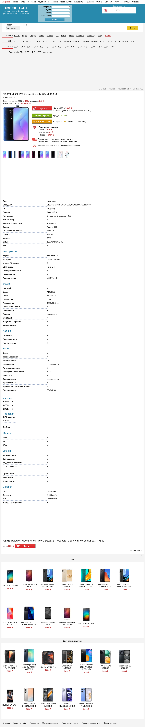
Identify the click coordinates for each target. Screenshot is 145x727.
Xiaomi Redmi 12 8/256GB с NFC (105, 585)
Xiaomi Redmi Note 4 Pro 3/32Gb (67, 623)
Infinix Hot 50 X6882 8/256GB (29, 705)
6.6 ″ (86, 47)
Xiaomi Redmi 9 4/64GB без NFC (86, 585)
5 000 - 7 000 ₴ (37, 41)
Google (33, 36)
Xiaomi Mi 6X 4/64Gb (67, 585)
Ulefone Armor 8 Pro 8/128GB (10, 667)
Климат (99, 2)
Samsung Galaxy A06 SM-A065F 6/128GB (29, 667)
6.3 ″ (67, 47)
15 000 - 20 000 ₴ (89, 41)
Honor (41, 36)
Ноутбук (126, 2)
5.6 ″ (23, 47)
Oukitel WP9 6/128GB (67, 667)
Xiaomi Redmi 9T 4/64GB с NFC (48, 585)
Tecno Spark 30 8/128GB (124, 667)
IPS (33, 52)
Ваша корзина (119, 6)
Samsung (91, 36)
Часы (33, 2)
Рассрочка (34, 723)
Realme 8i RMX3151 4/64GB (67, 705)
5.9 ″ (42, 47)
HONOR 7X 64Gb (9, 705)
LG (57, 36)
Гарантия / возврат (70, 723)
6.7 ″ (93, 47)
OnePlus (80, 36)
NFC (27, 52)
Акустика (42, 2)
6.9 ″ (106, 47)
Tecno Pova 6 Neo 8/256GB (48, 705)
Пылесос (90, 2)
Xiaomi (108, 36)
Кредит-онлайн (19, 723)
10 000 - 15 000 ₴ (71, 41)
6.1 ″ (54, 47)
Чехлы (15, 2)
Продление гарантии (91, 723)
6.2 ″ (60, 47)
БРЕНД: (9, 36)
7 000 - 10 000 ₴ (53, 41)
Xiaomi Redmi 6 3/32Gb (10, 623)
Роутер (117, 2)
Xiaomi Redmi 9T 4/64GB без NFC (124, 585)
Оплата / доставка (50, 723)
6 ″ (48, 47)
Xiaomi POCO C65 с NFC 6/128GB (29, 623)
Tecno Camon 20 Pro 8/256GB (86, 705)
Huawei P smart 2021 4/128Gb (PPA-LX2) (86, 667)
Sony (100, 36)
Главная (6, 723)
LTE (39, 52)
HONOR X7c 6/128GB (105, 667)
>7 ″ (112, 47)
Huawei (50, 36)
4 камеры (47, 52)
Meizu (63, 36)
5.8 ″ (36, 47)
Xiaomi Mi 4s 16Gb (86, 623)
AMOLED (18, 52)
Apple (24, 36)
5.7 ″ (29, 47)
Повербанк (53, 2)
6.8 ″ (100, 47)
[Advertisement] (72, 71)
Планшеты (79, 2)
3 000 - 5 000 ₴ (21, 41)
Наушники (24, 2)
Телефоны (5, 2)
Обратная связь (110, 723)
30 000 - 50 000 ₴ (126, 41)
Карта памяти (66, 2)
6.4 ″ (73, 47)
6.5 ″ (80, 47)
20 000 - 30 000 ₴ (108, 41)
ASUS (17, 36)
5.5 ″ (16, 47)
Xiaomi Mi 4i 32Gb (10, 585)
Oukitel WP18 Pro (48, 667)
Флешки (135, 2)
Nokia (71, 36)
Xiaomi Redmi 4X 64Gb (48, 623)
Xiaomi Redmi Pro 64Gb (29, 585)
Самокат (108, 2)
